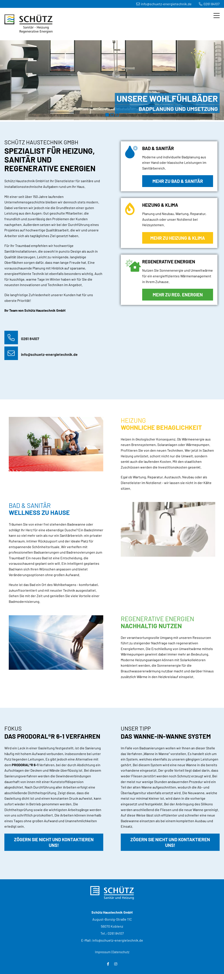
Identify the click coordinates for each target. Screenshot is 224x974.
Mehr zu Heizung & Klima (177, 238)
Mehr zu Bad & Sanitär (177, 181)
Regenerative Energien (117, 114)
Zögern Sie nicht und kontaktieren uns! (54, 842)
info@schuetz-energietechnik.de (164, 4)
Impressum (102, 952)
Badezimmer (107, 114)
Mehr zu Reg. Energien (178, 294)
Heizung (112, 114)
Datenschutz (120, 952)
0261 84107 (209, 4)
